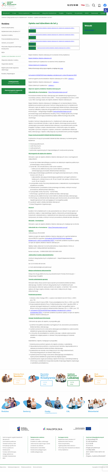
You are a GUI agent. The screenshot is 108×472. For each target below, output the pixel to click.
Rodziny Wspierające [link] (8, 74)
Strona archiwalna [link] (37, 467)
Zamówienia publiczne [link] (9, 441)
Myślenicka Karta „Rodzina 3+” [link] (11, 31)
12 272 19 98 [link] (72, 5)
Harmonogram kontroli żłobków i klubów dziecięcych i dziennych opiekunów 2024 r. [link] (52, 34)
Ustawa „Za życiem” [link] (8, 43)
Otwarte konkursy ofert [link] (9, 443)
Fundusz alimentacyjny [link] (9, 452)
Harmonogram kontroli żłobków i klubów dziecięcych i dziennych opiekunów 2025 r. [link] (52, 28)
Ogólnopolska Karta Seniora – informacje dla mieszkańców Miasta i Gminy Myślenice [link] (69, 448)
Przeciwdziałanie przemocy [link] (10, 39)
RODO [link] (87, 13)
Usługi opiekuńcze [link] (8, 454)
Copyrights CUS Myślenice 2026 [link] (100, 467)
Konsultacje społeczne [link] (9, 445)
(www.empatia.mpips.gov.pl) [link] (62, 111)
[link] (106, 10)
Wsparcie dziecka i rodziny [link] (10, 60)
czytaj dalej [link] (18, 382)
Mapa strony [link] (3, 467)
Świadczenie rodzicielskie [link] (38, 448)
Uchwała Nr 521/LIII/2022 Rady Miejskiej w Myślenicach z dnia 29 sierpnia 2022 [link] (53, 75)
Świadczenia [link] (36, 13)
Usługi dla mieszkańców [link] (49, 13)
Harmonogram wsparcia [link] (13, 91)
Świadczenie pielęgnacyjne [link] (38, 450)
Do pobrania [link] (78, 13)
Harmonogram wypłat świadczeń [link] (12, 437)
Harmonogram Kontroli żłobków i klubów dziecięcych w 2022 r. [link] (53, 48)
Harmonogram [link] (89, 30)
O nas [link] (14, 13)
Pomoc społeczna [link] (24, 13)
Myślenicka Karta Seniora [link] (65, 441)
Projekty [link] (61, 13)
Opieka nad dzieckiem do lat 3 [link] (11, 56)
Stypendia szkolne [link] (7, 64)
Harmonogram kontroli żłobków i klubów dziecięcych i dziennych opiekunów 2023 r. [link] (52, 41)
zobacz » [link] (71, 79)
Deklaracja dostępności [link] (14, 467)
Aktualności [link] (6, 13)
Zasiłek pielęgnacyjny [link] (37, 452)
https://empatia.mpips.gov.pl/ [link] (57, 92)
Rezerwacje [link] (94, 13)
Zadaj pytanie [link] (13, 82)
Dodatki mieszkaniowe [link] (9, 456)
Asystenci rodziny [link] (7, 35)
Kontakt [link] (103, 13)
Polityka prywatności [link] (26, 467)
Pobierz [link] (32, 31)
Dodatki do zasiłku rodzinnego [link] (39, 441)
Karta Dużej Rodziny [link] (8, 28)
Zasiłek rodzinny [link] (35, 439)
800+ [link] (3, 52)
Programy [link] (69, 13)
